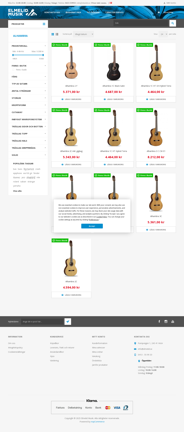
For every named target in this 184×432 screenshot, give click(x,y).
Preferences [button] (94, 220)
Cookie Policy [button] (101, 217)
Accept (92, 226)
